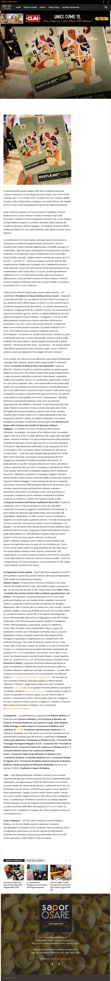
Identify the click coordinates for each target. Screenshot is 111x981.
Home (18, 7)
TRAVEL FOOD (53, 7)
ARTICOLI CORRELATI (14, 860)
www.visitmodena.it (42, 677)
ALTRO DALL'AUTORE (35, 860)
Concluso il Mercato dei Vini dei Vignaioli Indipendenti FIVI (12, 885)
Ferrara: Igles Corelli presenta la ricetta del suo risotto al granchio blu (60, 886)
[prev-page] (66, 860)
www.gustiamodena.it (21, 677)
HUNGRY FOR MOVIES (70, 7)
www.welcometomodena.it (18, 708)
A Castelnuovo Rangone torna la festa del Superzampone (37, 885)
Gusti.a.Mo (19, 688)
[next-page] (69, 860)
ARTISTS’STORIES (30, 7)
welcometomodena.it (35, 691)
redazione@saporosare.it (60, 959)
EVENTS (43, 7)
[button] (106, 7)
